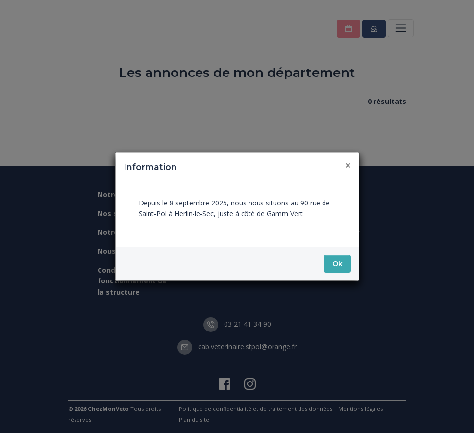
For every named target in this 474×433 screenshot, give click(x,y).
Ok (337, 263)
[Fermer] (348, 165)
